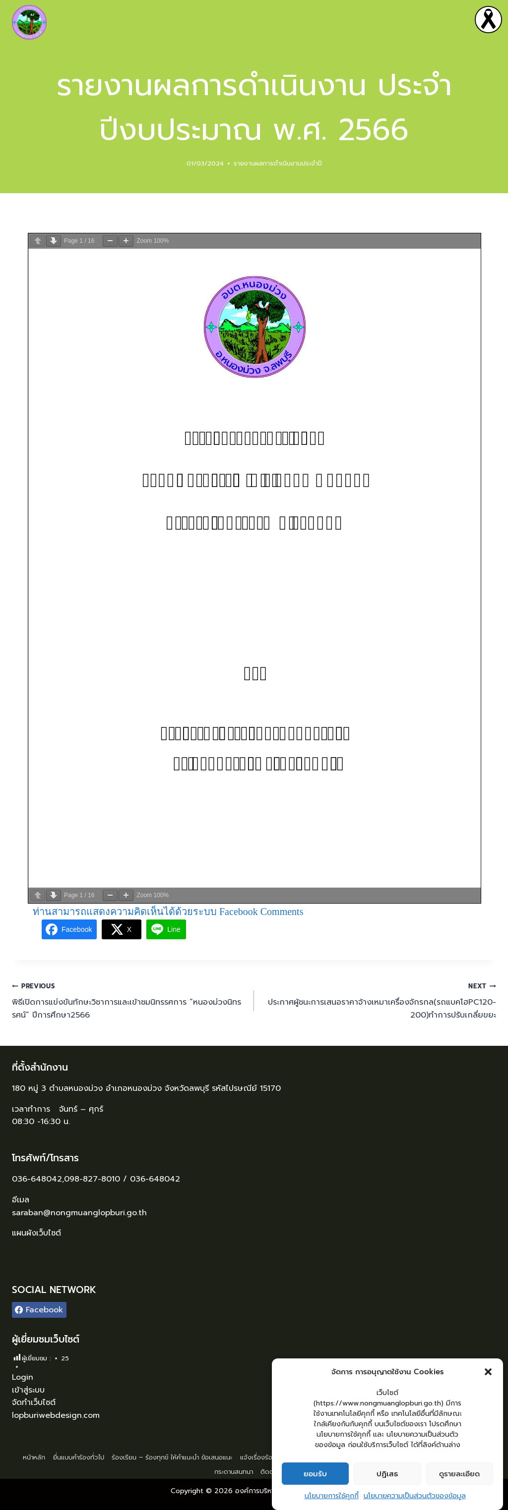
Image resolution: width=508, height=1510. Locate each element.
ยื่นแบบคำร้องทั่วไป (78, 1457)
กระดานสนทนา (233, 1471)
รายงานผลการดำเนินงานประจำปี (278, 163)
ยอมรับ (315, 1473)
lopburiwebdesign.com (56, 1415)
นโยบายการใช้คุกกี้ (332, 1496)
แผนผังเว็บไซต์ (38, 1233)
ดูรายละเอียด (459, 1473)
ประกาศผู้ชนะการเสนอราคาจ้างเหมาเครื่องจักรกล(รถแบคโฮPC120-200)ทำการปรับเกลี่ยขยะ (379, 1000)
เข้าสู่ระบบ (28, 1390)
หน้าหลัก (34, 1457)
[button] (488, 1372)
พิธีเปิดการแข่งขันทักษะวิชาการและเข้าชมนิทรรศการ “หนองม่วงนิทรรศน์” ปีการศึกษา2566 (129, 1000)
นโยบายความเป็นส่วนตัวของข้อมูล (415, 1496)
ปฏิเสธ (387, 1473)
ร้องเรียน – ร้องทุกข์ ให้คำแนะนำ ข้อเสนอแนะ (172, 1457)
